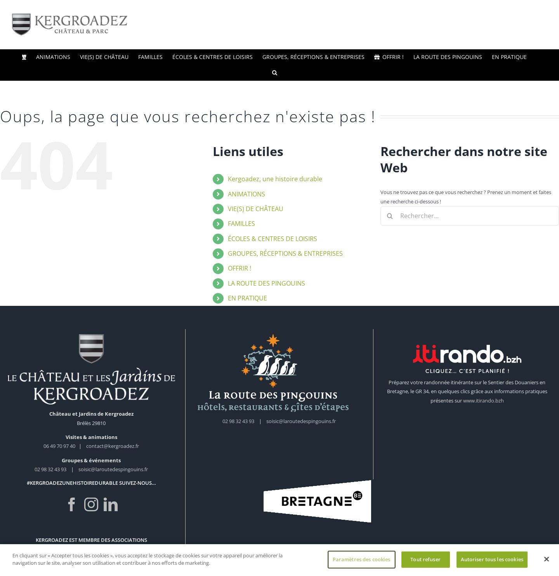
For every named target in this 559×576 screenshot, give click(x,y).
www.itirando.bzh (483, 400)
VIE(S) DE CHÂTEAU (255, 209)
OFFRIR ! (239, 268)
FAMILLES (241, 223)
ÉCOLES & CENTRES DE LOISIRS (272, 238)
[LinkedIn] (111, 505)
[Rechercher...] (469, 216)
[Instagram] (91, 505)
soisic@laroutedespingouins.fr (113, 469)
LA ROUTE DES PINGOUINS (266, 283)
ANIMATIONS (246, 194)
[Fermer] (546, 561)
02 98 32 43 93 (50, 469)
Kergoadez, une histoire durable (275, 179)
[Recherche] (390, 216)
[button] (274, 72)
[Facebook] (72, 505)
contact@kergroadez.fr (112, 445)
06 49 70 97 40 (59, 445)
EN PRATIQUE (247, 298)
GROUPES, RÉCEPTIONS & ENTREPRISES (285, 253)
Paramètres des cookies (362, 561)
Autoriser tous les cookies (492, 561)
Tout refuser (425, 561)
